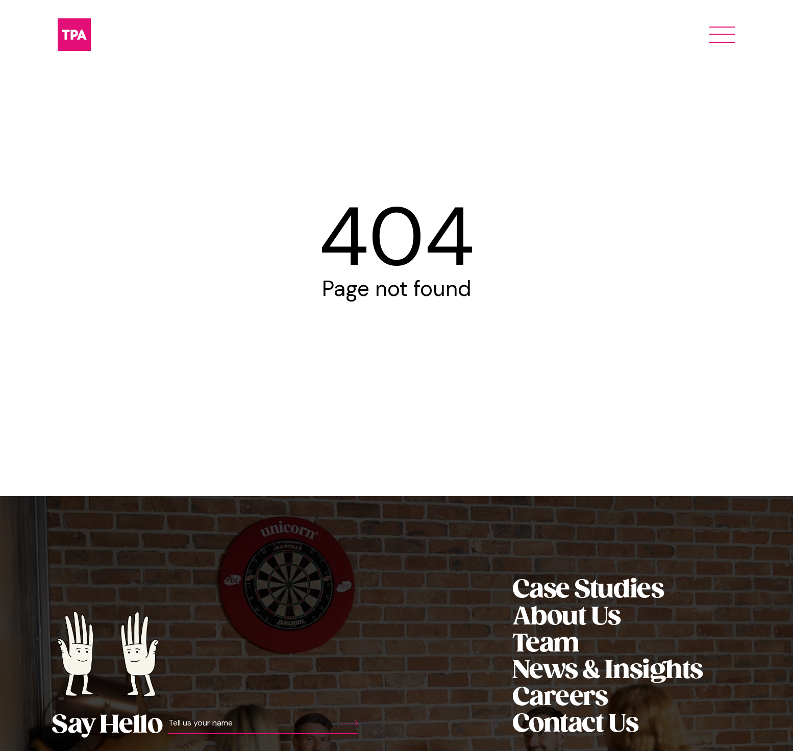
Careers (560, 698)
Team (545, 644)
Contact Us (575, 724)
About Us (566, 617)
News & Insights (607, 671)
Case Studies (588, 590)
